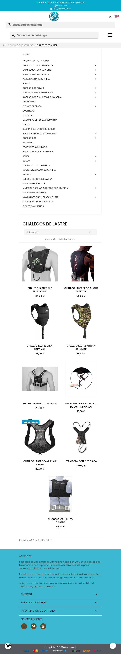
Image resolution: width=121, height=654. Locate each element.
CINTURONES (29, 101)
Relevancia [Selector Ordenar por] (59, 232)
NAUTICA (27, 174)
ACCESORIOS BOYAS (33, 88)
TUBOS (26, 124)
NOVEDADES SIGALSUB (34, 183)
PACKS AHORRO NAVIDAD (36, 60)
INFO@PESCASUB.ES (60, 8)
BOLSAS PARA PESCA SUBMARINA (39, 133)
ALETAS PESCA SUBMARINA (36, 79)
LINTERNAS (28, 115)
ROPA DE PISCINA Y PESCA (36, 74)
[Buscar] (60, 25)
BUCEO (26, 160)
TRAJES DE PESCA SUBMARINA (38, 65)
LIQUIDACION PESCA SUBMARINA (39, 169)
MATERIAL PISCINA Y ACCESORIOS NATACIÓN (45, 188)
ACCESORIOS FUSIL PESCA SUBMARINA (42, 97)
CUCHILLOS (28, 110)
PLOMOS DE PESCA (32, 106)
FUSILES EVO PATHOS (33, 206)
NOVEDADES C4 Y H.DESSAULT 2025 (41, 197)
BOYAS (26, 83)
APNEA (26, 156)
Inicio (26, 54)
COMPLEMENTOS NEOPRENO (37, 69)
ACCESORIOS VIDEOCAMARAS (38, 151)
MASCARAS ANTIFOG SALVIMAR (38, 201)
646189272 (60, 5)
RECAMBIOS (29, 142)
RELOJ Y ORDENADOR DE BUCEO (39, 129)
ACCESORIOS (29, 138)
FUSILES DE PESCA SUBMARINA (38, 92)
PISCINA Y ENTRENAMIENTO (36, 165)
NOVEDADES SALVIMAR (34, 192)
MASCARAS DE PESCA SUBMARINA (40, 119)
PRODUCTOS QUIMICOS (35, 147)
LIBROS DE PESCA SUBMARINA (37, 179)
